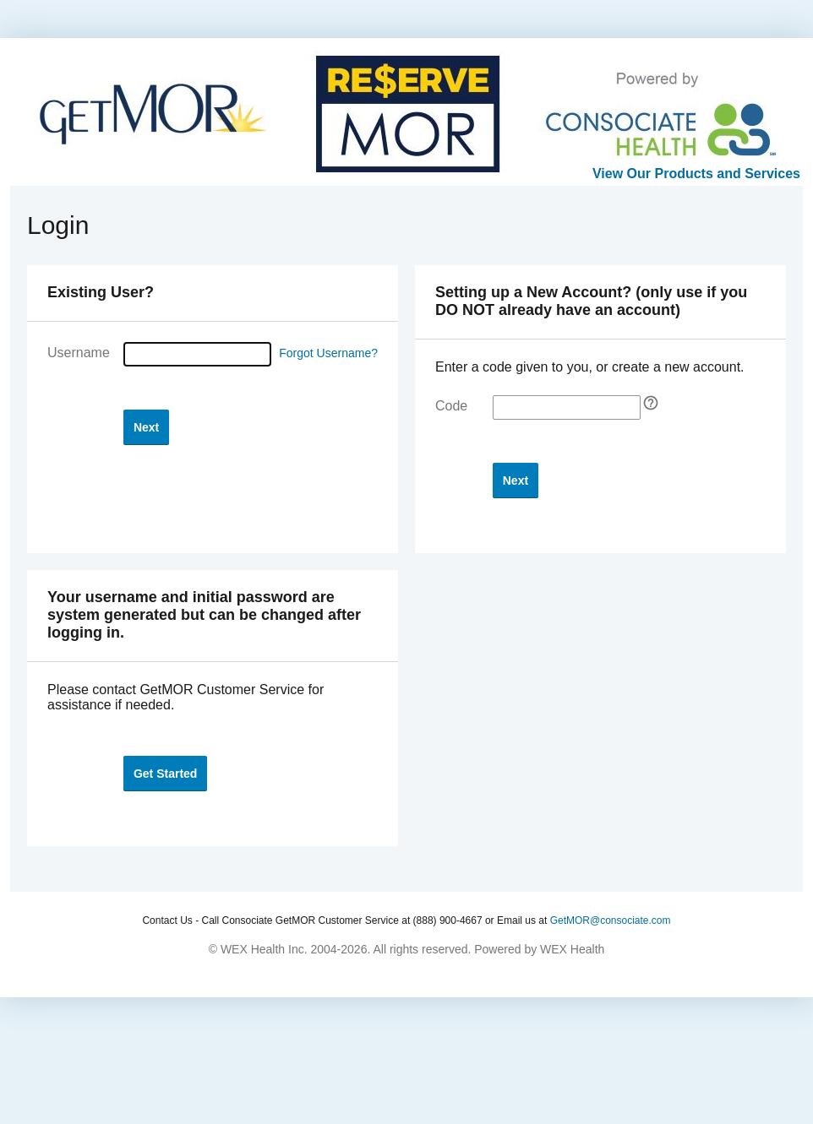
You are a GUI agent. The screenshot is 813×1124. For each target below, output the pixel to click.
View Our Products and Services (696, 173)
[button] (146, 427)
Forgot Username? (328, 353)
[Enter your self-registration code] (567, 407)
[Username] (197, 354)
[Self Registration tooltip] (650, 402)
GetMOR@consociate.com (610, 920)
